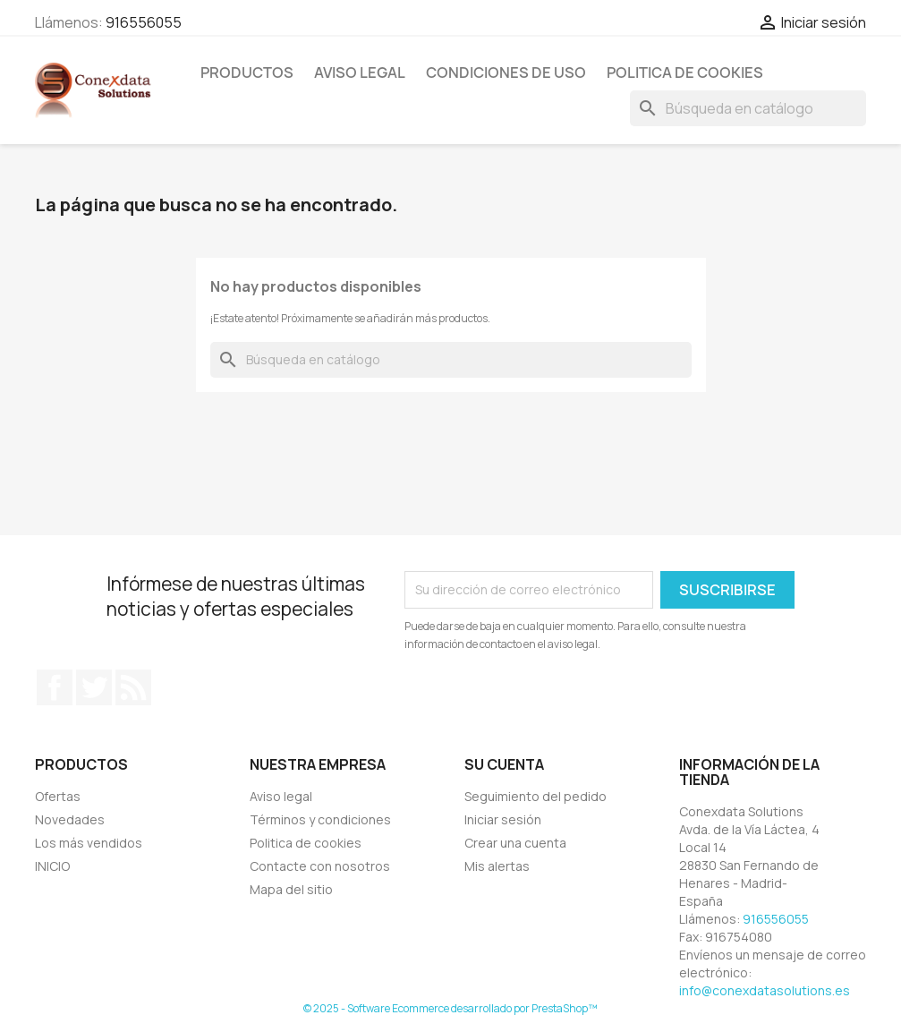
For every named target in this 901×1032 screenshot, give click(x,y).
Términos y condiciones (320, 819)
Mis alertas (497, 865)
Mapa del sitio (291, 889)
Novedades (70, 819)
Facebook (54, 687)
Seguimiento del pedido (535, 796)
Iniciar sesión (502, 819)
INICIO (52, 865)
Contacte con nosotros (320, 865)
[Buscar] (748, 108)
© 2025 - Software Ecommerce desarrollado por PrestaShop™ (450, 1008)
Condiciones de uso (506, 72)
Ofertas (58, 796)
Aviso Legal (359, 72)
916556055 (144, 22)
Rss (133, 687)
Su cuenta (504, 764)
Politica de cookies (685, 72)
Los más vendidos (88, 842)
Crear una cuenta (515, 842)
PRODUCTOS (246, 72)
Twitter (94, 687)
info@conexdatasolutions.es (764, 990)
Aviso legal (281, 796)
